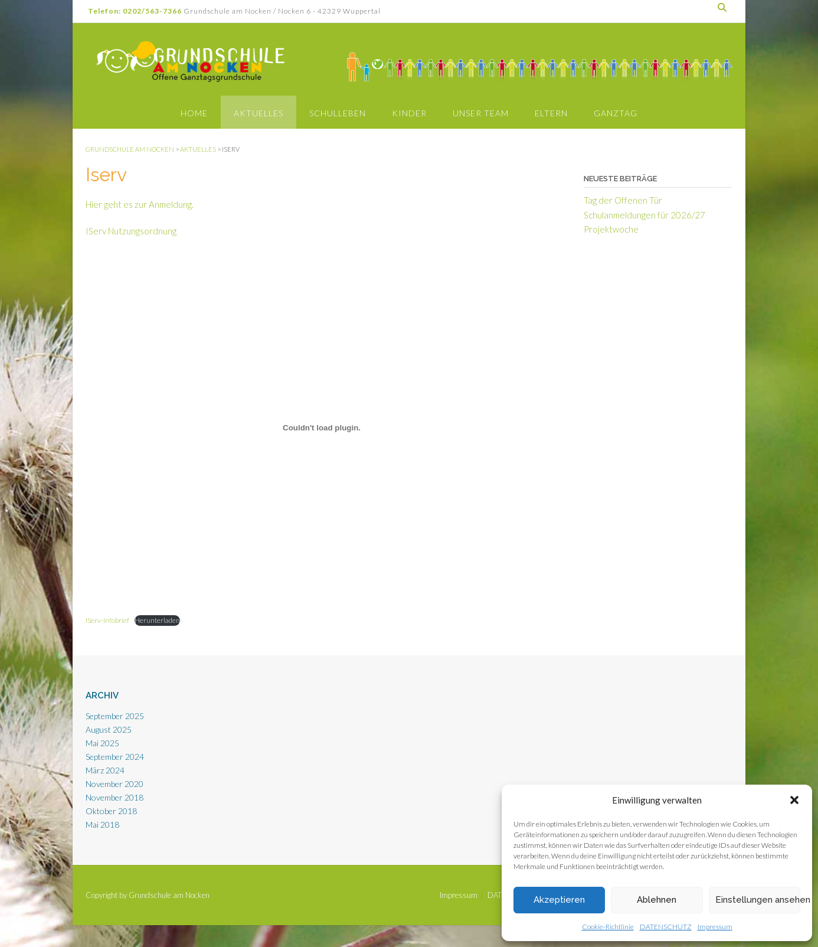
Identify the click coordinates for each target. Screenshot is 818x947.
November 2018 (114, 797)
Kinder (409, 113)
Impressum (715, 926)
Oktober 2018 (111, 811)
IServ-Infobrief (107, 620)
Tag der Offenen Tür (623, 200)
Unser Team (481, 113)
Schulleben (337, 113)
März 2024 (105, 770)
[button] (794, 800)
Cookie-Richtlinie (608, 926)
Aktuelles (258, 113)
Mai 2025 (102, 743)
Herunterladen (157, 620)
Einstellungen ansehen (757, 899)
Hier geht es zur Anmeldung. (140, 204)
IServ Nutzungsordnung (131, 231)
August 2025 (109, 729)
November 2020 (114, 784)
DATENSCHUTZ (666, 926)
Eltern (551, 113)
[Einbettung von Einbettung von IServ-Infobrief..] (322, 428)
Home (194, 113)
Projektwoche (611, 229)
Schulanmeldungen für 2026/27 (644, 215)
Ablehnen (656, 899)
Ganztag (615, 113)
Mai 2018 (102, 824)
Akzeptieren (559, 899)
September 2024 (115, 757)
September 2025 (115, 716)
